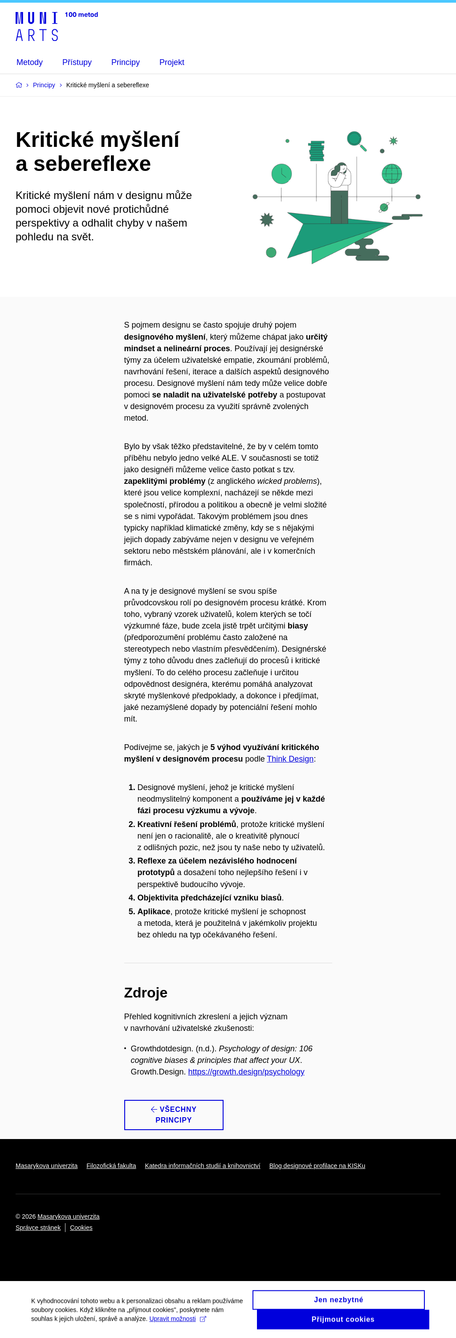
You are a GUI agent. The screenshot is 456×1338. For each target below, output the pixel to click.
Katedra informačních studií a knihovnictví (203, 1165)
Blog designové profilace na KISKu (317, 1165)
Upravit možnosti (177, 1323)
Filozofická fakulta (111, 1165)
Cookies (81, 1227)
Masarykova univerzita (46, 1165)
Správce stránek (38, 1227)
